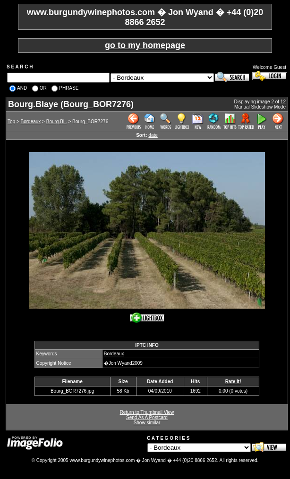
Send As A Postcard (147, 417)
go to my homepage (145, 45)
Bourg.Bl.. (56, 121)
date (152, 135)
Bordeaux (31, 121)
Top (11, 121)
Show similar (147, 422)
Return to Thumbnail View (147, 412)
